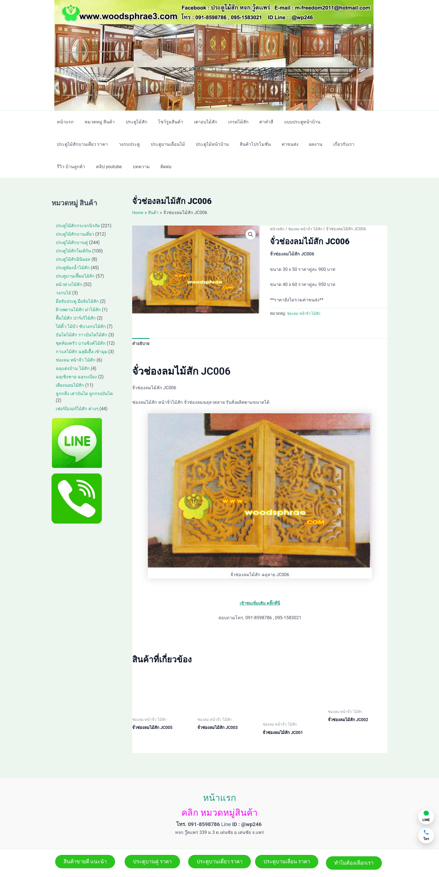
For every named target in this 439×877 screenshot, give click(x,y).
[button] (250, 235)
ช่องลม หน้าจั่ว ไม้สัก (307, 228)
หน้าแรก (219, 792)
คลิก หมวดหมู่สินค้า (219, 807)
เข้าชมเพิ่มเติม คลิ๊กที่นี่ (260, 604)
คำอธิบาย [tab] (141, 343)
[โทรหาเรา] (426, 835)
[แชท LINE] (426, 816)
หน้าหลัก (278, 228)
